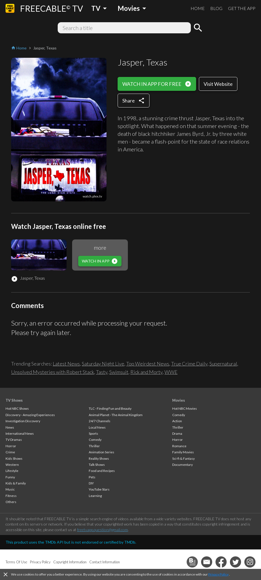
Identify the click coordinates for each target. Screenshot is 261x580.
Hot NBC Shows (17, 408)
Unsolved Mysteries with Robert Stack (52, 372)
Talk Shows (97, 464)
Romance (179, 446)
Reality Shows (99, 458)
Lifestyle (12, 471)
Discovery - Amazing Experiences (30, 415)
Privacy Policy (218, 574)
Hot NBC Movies (184, 408)
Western (12, 464)
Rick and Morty (146, 372)
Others (11, 502)
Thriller (94, 446)
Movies (178, 400)
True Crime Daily (189, 364)
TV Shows (14, 400)
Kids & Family (16, 483)
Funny (10, 477)
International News (20, 433)
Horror (11, 446)
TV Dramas (14, 440)
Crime (10, 452)
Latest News (66, 364)
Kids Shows (14, 458)
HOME (198, 8)
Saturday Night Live (103, 364)
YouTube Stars (99, 489)
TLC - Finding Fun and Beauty (110, 408)
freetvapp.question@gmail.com (102, 529)
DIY (91, 483)
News (10, 427)
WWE (171, 372)
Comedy (95, 440)
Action (177, 421)
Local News (97, 427)
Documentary (182, 464)
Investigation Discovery (23, 421)
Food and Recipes (102, 471)
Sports (93, 433)
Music (10, 489)
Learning (95, 496)
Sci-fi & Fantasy (183, 458)
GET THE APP (241, 8)
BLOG (216, 8)
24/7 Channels (99, 421)
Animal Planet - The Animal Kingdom (116, 415)
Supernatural (223, 364)
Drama (177, 433)
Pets (92, 477)
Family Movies (183, 452)
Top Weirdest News (147, 364)
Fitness (11, 496)
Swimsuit (118, 372)
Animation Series (101, 452)
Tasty (101, 372)
